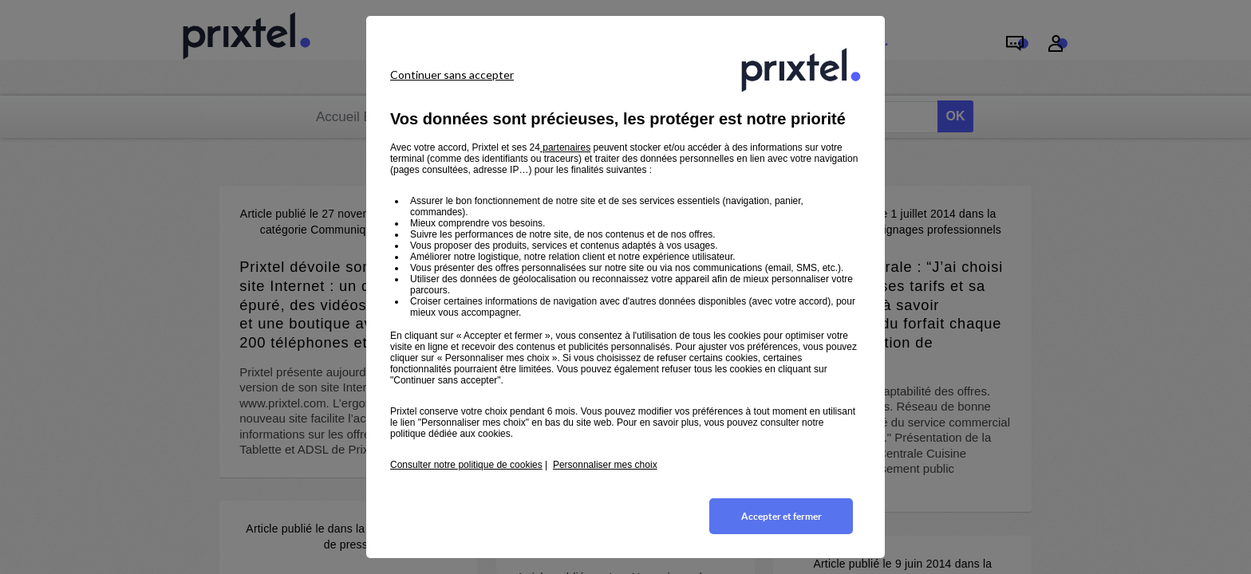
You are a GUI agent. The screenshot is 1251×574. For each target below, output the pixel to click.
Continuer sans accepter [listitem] (452, 74)
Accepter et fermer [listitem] (781, 516)
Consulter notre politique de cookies (466, 464)
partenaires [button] (565, 147)
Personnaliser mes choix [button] (605, 464)
